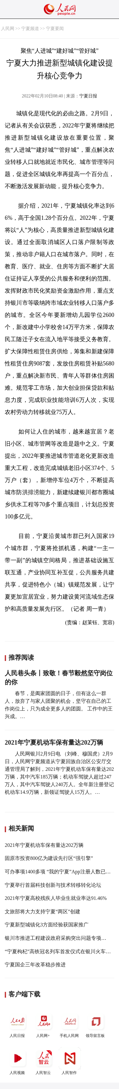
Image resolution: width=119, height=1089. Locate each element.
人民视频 (18, 1061)
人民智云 (44, 1061)
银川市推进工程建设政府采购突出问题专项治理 (58, 938)
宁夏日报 (88, 96)
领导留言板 (96, 1024)
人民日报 (18, 1024)
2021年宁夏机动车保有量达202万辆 (54, 742)
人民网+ (44, 1024)
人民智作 (70, 1061)
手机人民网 (70, 1024)
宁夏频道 (30, 28)
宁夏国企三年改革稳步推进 (35, 964)
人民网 (7, 28)
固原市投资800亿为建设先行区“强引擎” (49, 858)
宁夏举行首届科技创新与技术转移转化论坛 (53, 885)
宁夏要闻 (55, 28)
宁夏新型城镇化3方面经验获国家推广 (47, 924)
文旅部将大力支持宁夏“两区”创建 (42, 911)
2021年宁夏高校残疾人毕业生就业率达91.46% (56, 898)
